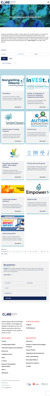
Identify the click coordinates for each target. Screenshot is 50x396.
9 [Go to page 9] (33, 251)
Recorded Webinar (32, 360)
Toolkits (28, 366)
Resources (5, 351)
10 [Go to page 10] (36, 251)
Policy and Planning (32, 356)
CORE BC (29, 325)
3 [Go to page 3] (16, 251)
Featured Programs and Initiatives (12, 348)
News (3, 357)
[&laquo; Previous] (9, 251)
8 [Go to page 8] (30, 251)
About (3, 369)
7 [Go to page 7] (27, 251)
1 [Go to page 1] (11, 251)
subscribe (25, 298)
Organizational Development (35, 353)
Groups (4, 341)
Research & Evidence (32, 363)
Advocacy (29, 341)
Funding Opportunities (8, 344)
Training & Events (7, 354)
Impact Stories (30, 350)
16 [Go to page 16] (41, 251)
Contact (4, 361)
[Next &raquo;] (47, 251)
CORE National (30, 328)
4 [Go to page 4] (19, 251)
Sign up (6, 268)
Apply (4, 58)
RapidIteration (8, 387)
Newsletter (5, 373)
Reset (10, 58)
